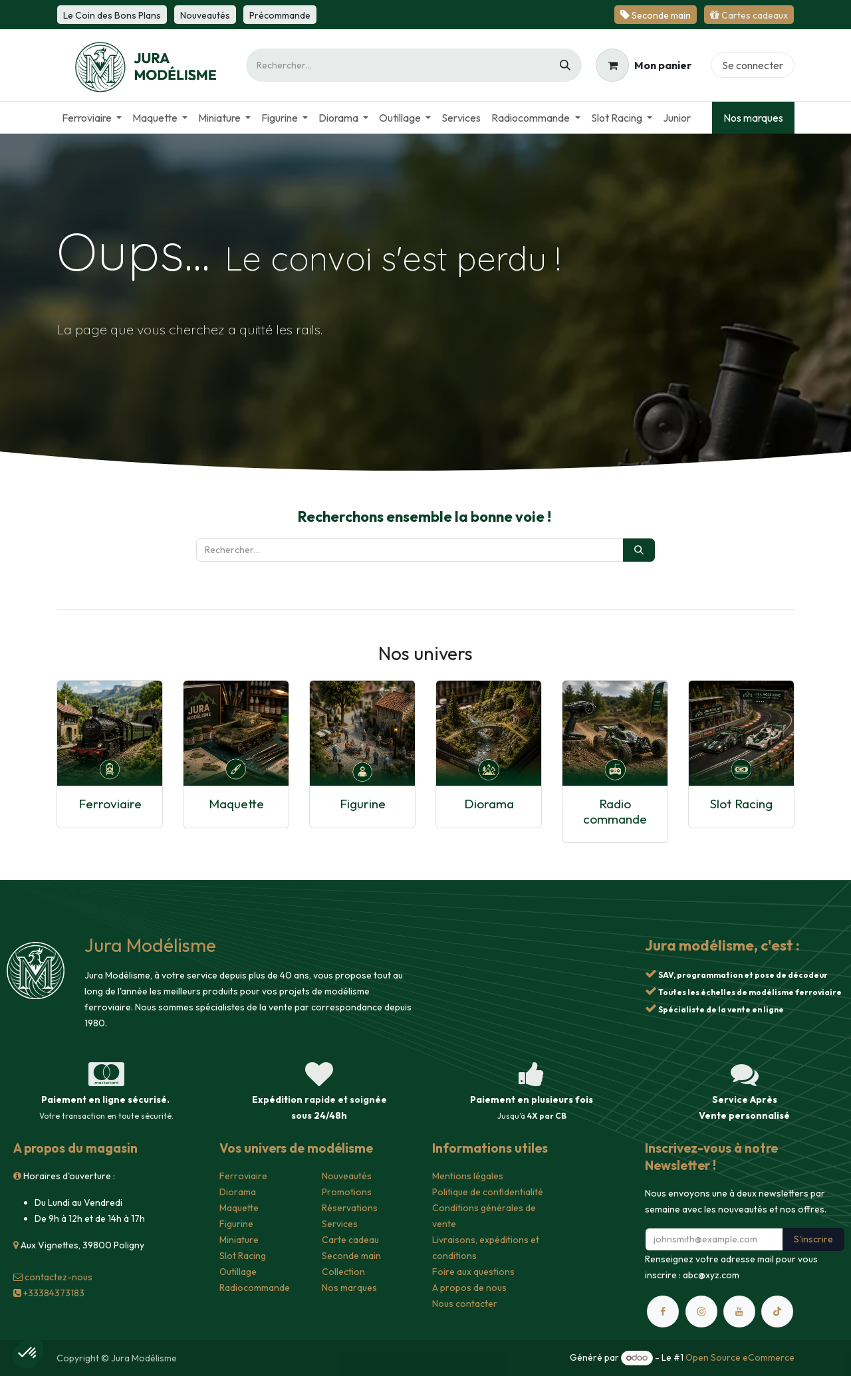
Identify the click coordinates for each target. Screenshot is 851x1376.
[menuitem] (92, 117)
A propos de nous (469, 1288)
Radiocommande (254, 1288)
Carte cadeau (350, 1240)
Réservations (350, 1208)
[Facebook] (663, 1311)
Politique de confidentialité (487, 1192)
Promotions (347, 1192)
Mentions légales (467, 1176)
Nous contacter (464, 1304)
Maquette (236, 804)
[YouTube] (739, 1311)
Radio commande (615, 811)
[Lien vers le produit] (109, 733)
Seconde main (351, 1256)
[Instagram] (701, 1311)
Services (340, 1224)
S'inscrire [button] (813, 1239)
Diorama (489, 804)
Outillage (238, 1272)
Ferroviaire (110, 804)
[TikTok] (777, 1311)
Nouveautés (347, 1176)
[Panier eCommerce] (643, 65)
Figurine (363, 804)
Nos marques (753, 117)
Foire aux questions (473, 1272)
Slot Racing (741, 804)
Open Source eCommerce (739, 1357)
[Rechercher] (565, 65)
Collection (343, 1272)
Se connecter (752, 65)
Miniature (239, 1240)
